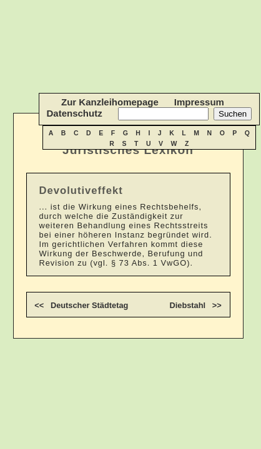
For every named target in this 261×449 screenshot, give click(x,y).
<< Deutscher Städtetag (81, 305)
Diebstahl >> (195, 305)
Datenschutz (74, 113)
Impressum (199, 102)
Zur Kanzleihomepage (110, 102)
